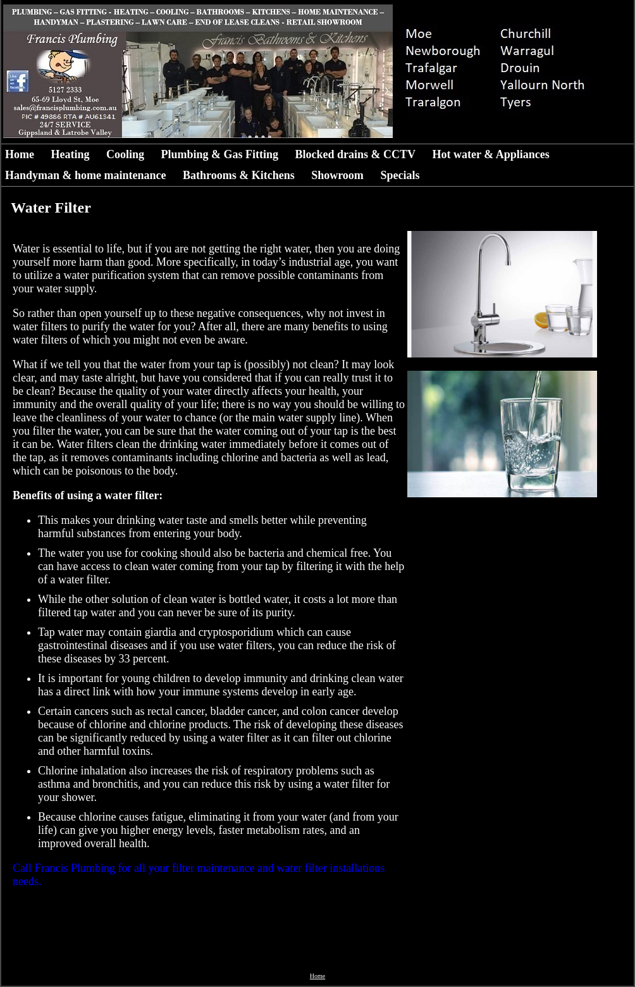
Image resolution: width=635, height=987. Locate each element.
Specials (399, 175)
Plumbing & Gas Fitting (220, 154)
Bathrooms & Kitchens (239, 175)
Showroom (337, 175)
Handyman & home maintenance (85, 175)
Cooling (125, 154)
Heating (70, 154)
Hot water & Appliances (491, 154)
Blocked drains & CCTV (355, 154)
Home (19, 154)
